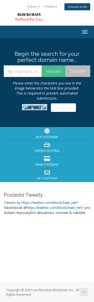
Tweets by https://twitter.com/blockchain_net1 (41, 202)
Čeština (33, 6)
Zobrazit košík (77, 7)
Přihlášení (50, 6)
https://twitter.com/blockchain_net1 (55, 207)
